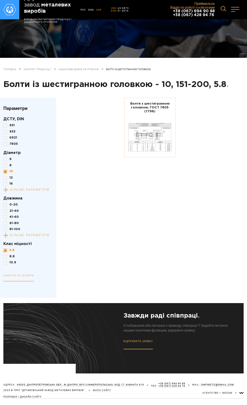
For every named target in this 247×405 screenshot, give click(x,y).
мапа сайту (102, 390)
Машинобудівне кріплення (79, 69)
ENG (91, 9)
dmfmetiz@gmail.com (217, 385)
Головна (9, 69)
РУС (83, 9)
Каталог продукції (37, 69)
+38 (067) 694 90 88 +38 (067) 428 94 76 (194, 13)
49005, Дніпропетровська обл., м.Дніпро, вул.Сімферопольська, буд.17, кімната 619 (80, 385)
